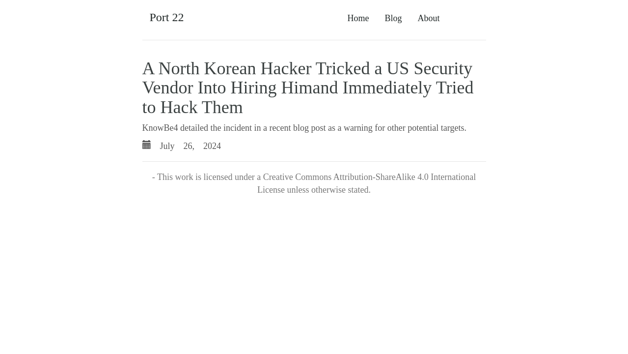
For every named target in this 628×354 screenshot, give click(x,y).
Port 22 (167, 17)
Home (358, 18)
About (429, 18)
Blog (393, 18)
